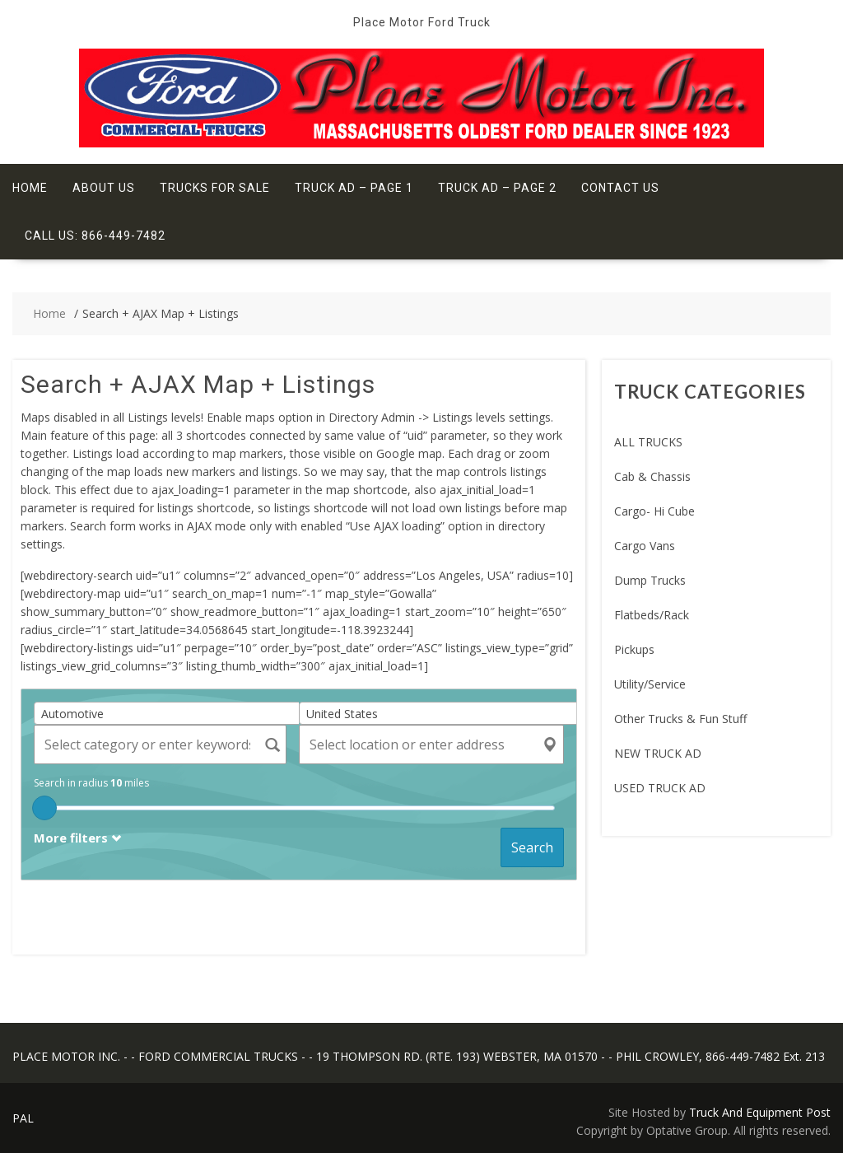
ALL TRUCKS (648, 442)
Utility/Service (650, 684)
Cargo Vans (644, 545)
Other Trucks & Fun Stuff (680, 718)
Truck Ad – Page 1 (354, 187)
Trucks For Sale (215, 187)
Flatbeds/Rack (651, 615)
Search (532, 847)
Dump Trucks (650, 580)
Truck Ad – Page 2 (497, 187)
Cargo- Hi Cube (654, 511)
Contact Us (620, 187)
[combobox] (172, 713)
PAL (23, 1118)
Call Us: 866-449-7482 (95, 235)
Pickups (634, 649)
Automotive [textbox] (72, 713)
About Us (103, 187)
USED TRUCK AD (660, 788)
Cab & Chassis (652, 476)
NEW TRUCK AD (657, 753)
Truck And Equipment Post (760, 1112)
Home (30, 187)
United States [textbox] (342, 713)
